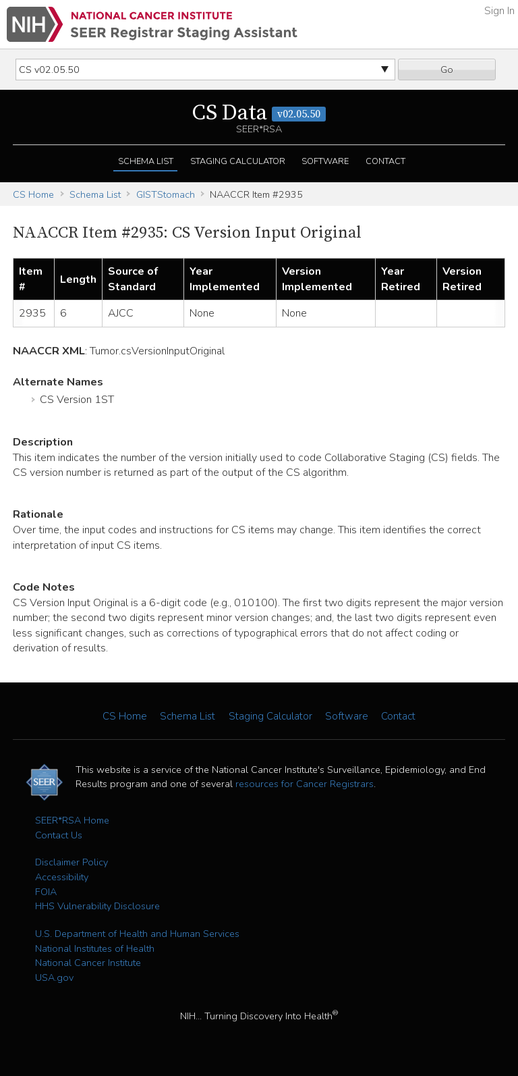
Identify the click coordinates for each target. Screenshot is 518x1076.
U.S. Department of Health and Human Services (137, 933)
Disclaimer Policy (71, 862)
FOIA (46, 891)
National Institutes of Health (94, 948)
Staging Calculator (237, 161)
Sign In (499, 10)
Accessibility (61, 877)
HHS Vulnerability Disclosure (97, 906)
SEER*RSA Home (72, 820)
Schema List (145, 161)
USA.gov (54, 977)
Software (325, 161)
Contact (385, 161)
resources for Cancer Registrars (304, 783)
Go (446, 69)
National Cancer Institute (88, 962)
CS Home (33, 194)
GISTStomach (165, 194)
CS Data (259, 113)
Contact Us (58, 835)
